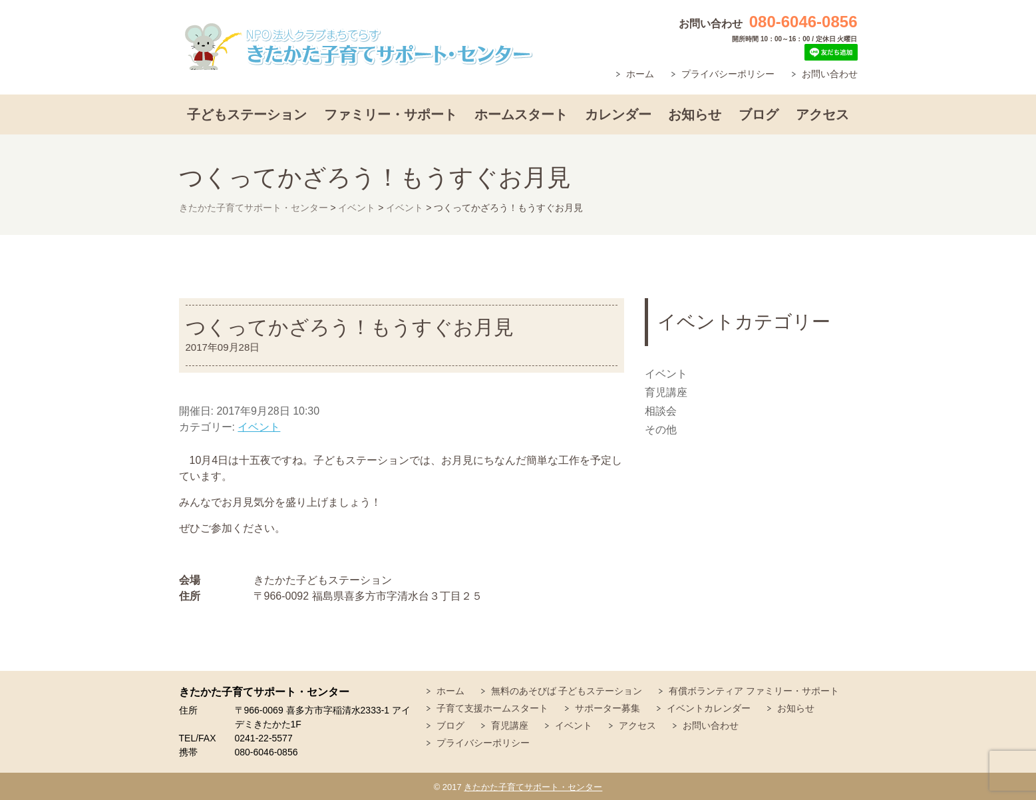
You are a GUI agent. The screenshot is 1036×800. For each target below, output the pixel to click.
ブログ (758, 114)
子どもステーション (247, 114)
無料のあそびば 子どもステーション (567, 691)
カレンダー (618, 114)
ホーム (640, 74)
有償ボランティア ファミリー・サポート (754, 691)
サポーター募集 (607, 708)
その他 (661, 429)
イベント (259, 427)
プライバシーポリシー (728, 74)
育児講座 (666, 392)
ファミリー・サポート (390, 114)
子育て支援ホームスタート (492, 708)
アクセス (822, 114)
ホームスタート (521, 114)
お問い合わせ (830, 74)
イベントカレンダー (709, 708)
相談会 (661, 411)
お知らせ (694, 114)
